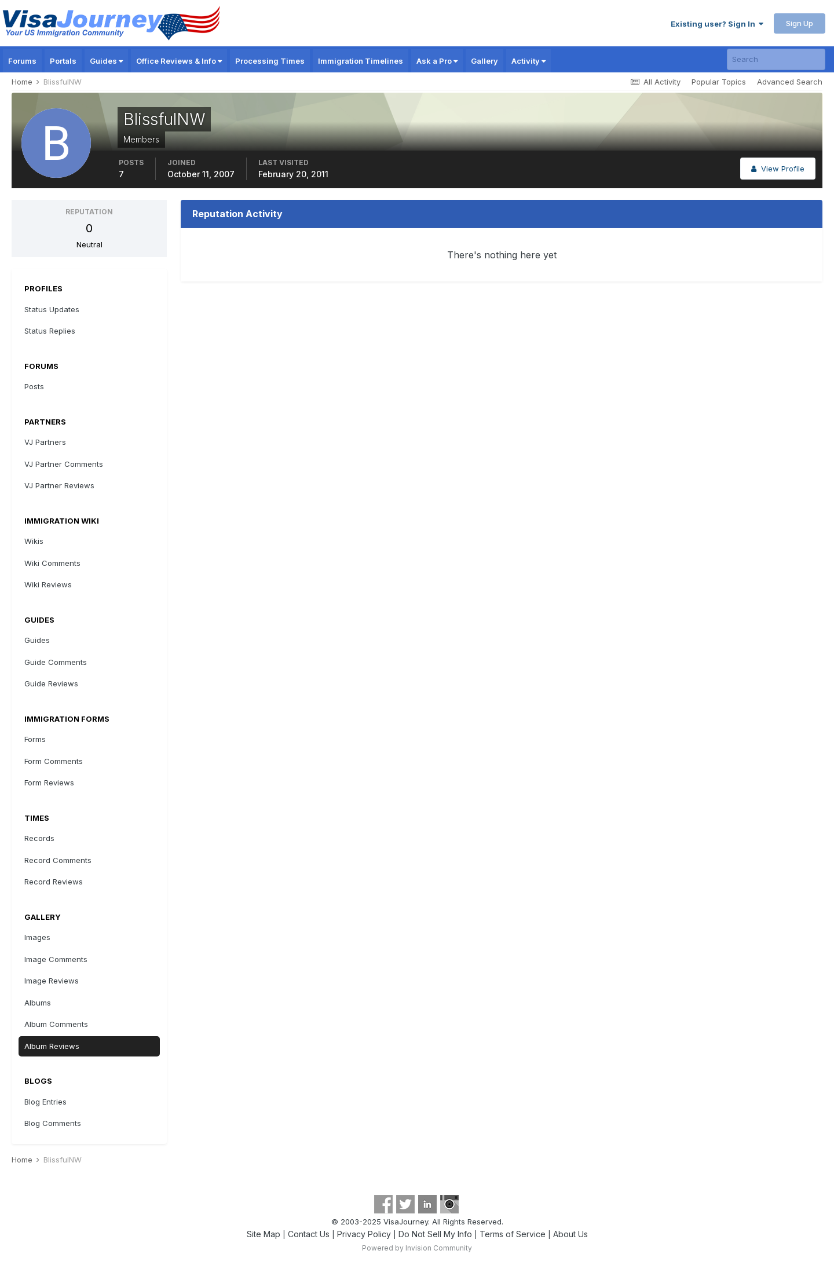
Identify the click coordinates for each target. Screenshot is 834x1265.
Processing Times (270, 60)
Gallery (484, 60)
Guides (106, 60)
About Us (570, 1234)
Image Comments (55, 959)
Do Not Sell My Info (435, 1234)
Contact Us (309, 1234)
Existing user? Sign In (717, 23)
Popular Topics (719, 81)
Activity (528, 60)
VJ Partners (45, 442)
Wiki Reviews (48, 584)
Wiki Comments (52, 563)
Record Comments (58, 860)
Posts (34, 386)
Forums (22, 60)
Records (39, 838)
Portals (63, 60)
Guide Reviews (51, 683)
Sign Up (799, 23)
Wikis (33, 541)
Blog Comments (52, 1123)
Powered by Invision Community (417, 1248)
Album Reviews (51, 1046)
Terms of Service (513, 1234)
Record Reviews (53, 881)
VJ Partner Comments (63, 464)
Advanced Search (789, 81)
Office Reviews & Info (179, 60)
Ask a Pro (437, 60)
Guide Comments (55, 662)
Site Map (263, 1234)
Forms (35, 739)
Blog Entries (45, 1101)
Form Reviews (49, 782)
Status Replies (49, 330)
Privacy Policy (364, 1234)
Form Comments (53, 761)
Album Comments (56, 1024)
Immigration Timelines (360, 60)
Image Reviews (51, 980)
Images (37, 937)
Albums (37, 1002)
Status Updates (51, 309)
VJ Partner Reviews (59, 485)
